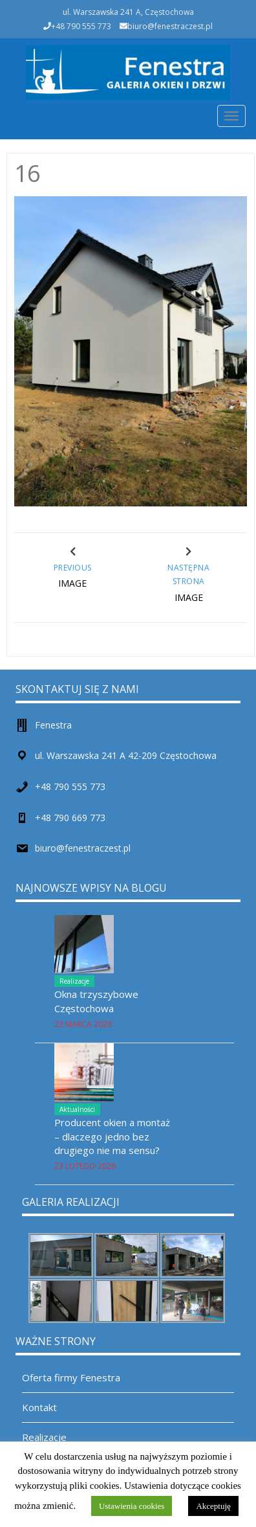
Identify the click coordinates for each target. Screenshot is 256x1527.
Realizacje (74, 981)
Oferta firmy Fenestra (71, 1377)
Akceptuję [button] (213, 1506)
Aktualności (77, 1109)
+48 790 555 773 (70, 786)
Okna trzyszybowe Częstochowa (96, 1001)
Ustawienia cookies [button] (131, 1506)
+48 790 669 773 (70, 817)
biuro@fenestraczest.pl (170, 26)
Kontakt (39, 1407)
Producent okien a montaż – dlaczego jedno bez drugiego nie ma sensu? (112, 1136)
